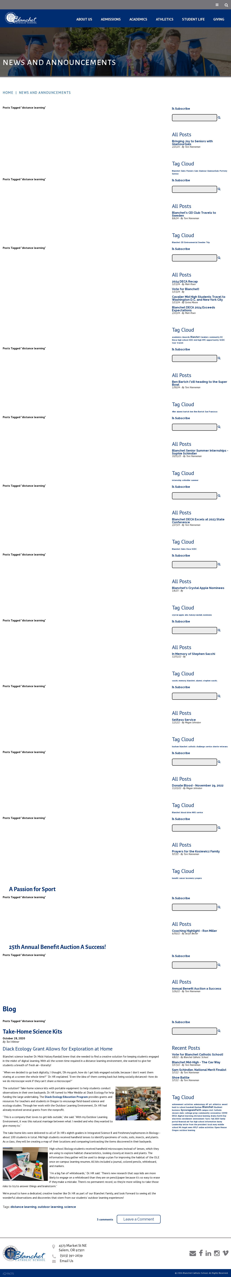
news (190, 1127)
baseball (190, 1107)
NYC (204, 340)
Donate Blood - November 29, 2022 (197, 785)
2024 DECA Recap (185, 281)
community (214, 337)
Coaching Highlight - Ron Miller (194, 931)
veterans (224, 746)
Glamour (203, 171)
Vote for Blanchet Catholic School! (197, 1054)
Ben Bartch (199, 411)
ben (191, 411)
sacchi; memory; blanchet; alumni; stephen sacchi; (194, 680)
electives (176, 1118)
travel (180, 342)
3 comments (105, 1219)
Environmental (190, 242)
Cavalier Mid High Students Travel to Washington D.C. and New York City (198, 298)
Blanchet (176, 171)
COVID (224, 1113)
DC (221, 337)
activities (188, 1104)
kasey (219, 1121)
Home (8, 92)
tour (174, 343)
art (210, 1104)
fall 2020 (215, 1118)
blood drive (186, 812)
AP (207, 1104)
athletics (217, 1104)
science (70, 1207)
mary (215, 1124)
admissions (199, 1104)
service (209, 746)
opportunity (212, 340)
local (210, 1124)
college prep (191, 1113)
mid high (198, 340)
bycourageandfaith (191, 1110)
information (210, 1121)
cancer (182, 878)
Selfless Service (184, 720)
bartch (186, 411)
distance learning (23, 1207)
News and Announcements (45, 92)
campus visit (207, 1110)
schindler (186, 480)
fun (191, 1121)
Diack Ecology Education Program (66, 1097)
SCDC (222, 340)
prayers (198, 878)
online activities (206, 1127)
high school (183, 340)
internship (176, 480)
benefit (175, 878)
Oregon (175, 1130)
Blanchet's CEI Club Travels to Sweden (194, 214)
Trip (208, 242)
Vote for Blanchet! (185, 289)
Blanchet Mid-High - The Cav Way (196, 1062)
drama (213, 1116)
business (176, 1110)
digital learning (185, 1115)
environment (198, 1118)
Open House (220, 1127)
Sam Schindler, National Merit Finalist (199, 1070)
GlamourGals (213, 171)
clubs (181, 1113)
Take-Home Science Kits (32, 1032)
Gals (196, 171)
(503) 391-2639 (71, 1255)
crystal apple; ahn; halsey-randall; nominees (192, 615)
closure (175, 1113)
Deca (174, 340)
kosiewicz (190, 878)
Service (175, 173)
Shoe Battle (180, 1077)
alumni (180, 411)
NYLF (195, 1127)
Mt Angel (183, 1127)
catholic (192, 746)
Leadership (177, 1124)
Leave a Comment (138, 1219)
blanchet (184, 746)
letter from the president (195, 1124)
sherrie (216, 746)
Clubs (183, 171)
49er (174, 411)
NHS (194, 812)
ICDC (191, 340)
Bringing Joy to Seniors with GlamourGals (192, 143)
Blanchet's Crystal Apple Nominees (198, 588)
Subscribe (181, 108)
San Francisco (211, 411)
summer (194, 480)
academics (177, 337)
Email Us (66, 1261)
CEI (182, 242)
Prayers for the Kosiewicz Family (196, 851)
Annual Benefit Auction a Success (196, 988)
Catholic (218, 1110)
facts (207, 1118)
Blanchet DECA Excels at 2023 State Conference (198, 521)
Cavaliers (205, 337)
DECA (174, 1116)
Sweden (201, 242)
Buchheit (218, 1107)
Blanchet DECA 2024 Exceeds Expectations (193, 309)
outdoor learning (50, 1207)
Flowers (190, 171)
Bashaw (198, 1107)
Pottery (223, 171)
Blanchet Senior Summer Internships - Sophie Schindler (200, 452)
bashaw (175, 746)
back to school (179, 1107)
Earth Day (221, 1116)
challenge (200, 746)
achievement (178, 1104)
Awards (186, 337)
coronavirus (215, 1113)
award (224, 1104)
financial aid (183, 1121)
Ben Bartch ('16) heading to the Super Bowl (199, 383)
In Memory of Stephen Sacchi (193, 654)
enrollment (187, 1118)
